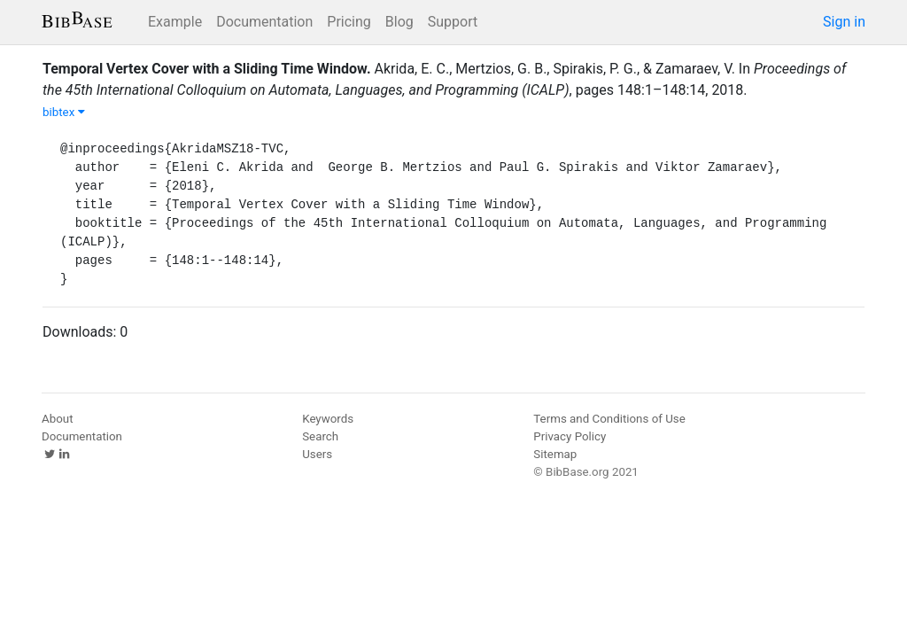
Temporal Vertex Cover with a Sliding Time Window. (207, 68)
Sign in (844, 21)
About (58, 418)
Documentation (264, 21)
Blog (399, 21)
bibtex (64, 112)
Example (175, 21)
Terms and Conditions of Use (609, 418)
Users (317, 454)
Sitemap (555, 454)
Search (320, 436)
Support (452, 21)
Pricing (349, 21)
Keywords (327, 418)
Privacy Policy (569, 436)
